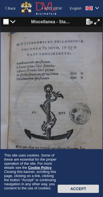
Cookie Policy (39, 168)
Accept (78, 189)
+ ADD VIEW (51, 8)
